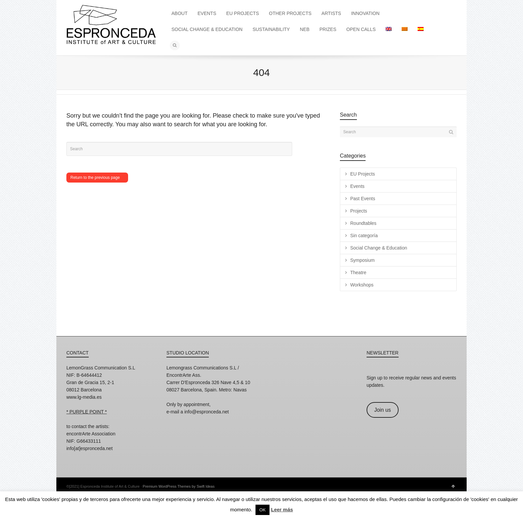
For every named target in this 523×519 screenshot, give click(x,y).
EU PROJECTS (242, 13)
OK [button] (262, 509)
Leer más (282, 509)
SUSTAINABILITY (271, 29)
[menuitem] (389, 29)
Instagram (71, 457)
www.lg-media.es (84, 397)
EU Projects (362, 174)
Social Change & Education (378, 248)
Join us (382, 410)
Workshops (362, 284)
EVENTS (206, 13)
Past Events (362, 198)
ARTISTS (331, 13)
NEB (305, 29)
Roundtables (363, 223)
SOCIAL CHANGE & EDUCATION (206, 29)
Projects (358, 211)
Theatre (358, 272)
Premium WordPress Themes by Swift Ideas (178, 486)
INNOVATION (365, 13)
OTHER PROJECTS (290, 13)
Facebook (86, 457)
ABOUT (179, 13)
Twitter (101, 457)
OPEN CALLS (361, 29)
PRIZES (328, 29)
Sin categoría (364, 235)
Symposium (362, 260)
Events (357, 186)
